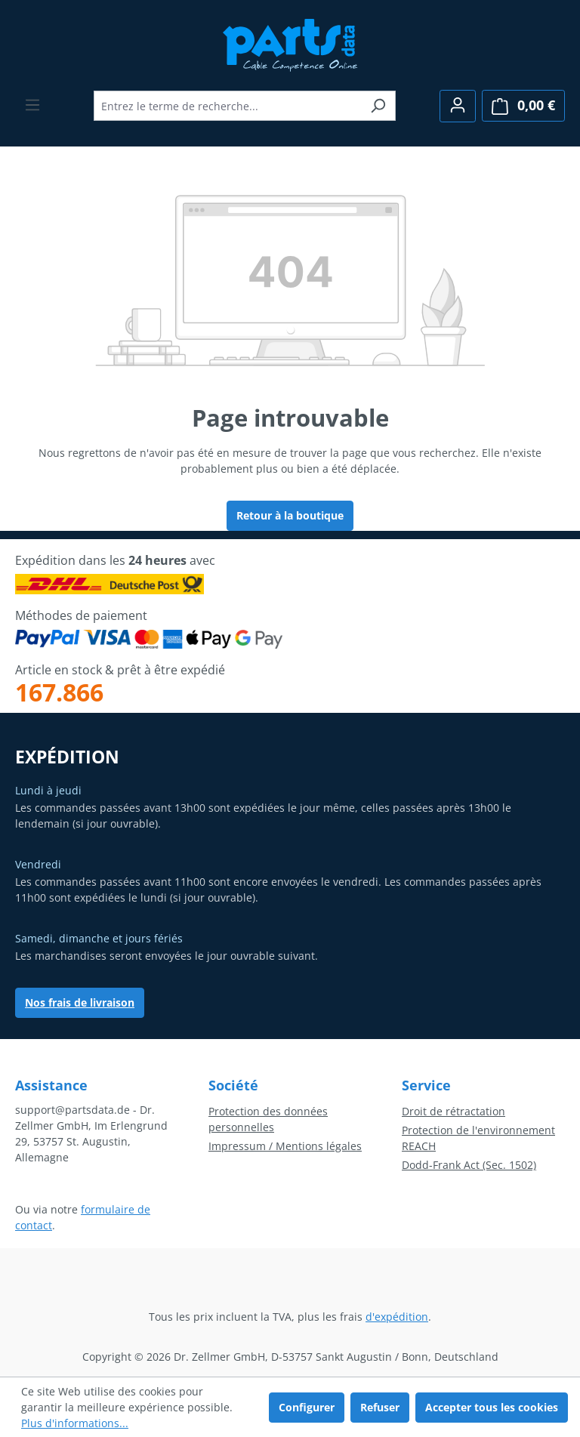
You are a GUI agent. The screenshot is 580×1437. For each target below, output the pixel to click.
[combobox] (227, 106)
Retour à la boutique (290, 515)
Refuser (380, 1407)
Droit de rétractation (453, 1111)
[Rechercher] (378, 106)
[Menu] (32, 105)
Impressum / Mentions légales (285, 1146)
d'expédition (397, 1316)
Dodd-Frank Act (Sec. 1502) (469, 1165)
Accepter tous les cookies (491, 1407)
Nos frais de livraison (79, 1002)
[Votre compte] (458, 106)
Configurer (307, 1407)
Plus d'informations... (74, 1423)
